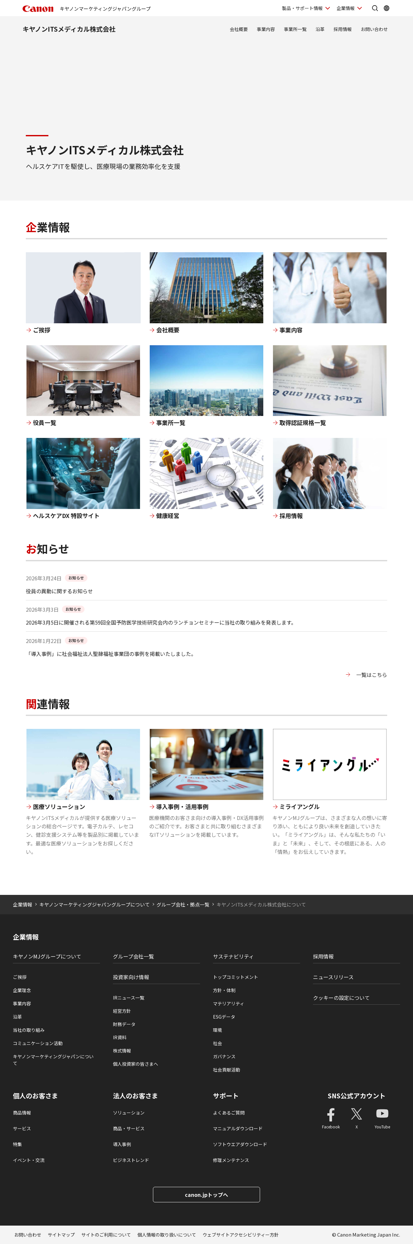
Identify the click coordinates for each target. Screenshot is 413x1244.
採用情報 (343, 29)
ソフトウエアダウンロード (240, 1144)
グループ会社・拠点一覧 (182, 904)
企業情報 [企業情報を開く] (346, 8)
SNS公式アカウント (357, 1095)
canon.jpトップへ (206, 1194)
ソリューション (129, 1112)
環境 (217, 1030)
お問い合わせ (374, 29)
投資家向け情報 (131, 977)
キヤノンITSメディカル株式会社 (69, 29)
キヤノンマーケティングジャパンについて (53, 1059)
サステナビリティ (233, 956)
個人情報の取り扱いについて (166, 1234)
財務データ (124, 1024)
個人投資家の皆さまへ (135, 1064)
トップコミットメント (235, 977)
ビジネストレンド (131, 1160)
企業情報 (22, 904)
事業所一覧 (295, 29)
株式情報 (122, 1050)
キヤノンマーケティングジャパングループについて (94, 904)
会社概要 (239, 29)
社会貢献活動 (226, 1069)
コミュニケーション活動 (38, 1043)
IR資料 (119, 1037)
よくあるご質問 (229, 1112)
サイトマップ (61, 1234)
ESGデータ (224, 1016)
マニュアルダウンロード (238, 1128)
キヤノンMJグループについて (47, 956)
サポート (226, 1095)
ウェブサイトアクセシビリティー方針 (241, 1234)
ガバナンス (224, 1056)
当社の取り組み (29, 1030)
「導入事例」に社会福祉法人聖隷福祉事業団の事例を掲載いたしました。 (111, 654)
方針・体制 (224, 990)
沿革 (320, 29)
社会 (217, 1043)
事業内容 (266, 29)
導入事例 (122, 1144)
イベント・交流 (29, 1160)
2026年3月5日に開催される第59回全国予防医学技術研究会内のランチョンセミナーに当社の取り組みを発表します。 (161, 622)
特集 (17, 1144)
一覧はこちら (371, 675)
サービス (22, 1128)
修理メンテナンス (231, 1160)
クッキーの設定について (341, 997)
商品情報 (22, 1112)
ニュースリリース (333, 977)
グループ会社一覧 (133, 956)
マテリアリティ (228, 1003)
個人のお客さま (35, 1095)
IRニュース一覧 (128, 997)
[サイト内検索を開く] (375, 8)
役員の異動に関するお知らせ (59, 591)
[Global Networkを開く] (386, 8)
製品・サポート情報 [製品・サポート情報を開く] (302, 8)
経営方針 (122, 1011)
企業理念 (22, 990)
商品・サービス (129, 1128)
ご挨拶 (19, 977)
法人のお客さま (135, 1095)
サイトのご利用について (106, 1234)
